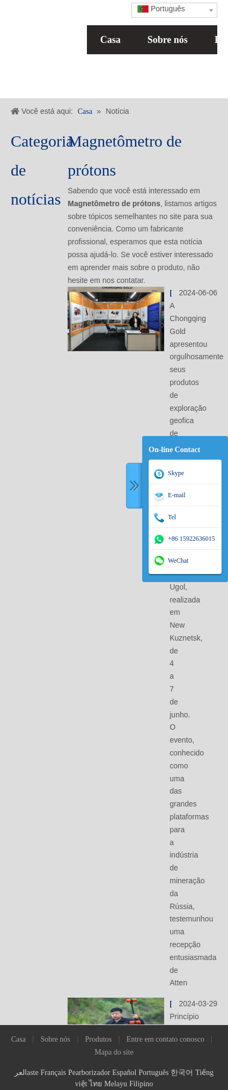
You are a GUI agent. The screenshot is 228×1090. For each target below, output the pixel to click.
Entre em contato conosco (165, 1039)
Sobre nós (168, 39)
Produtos (98, 1039)
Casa (110, 39)
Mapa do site (113, 1052)
